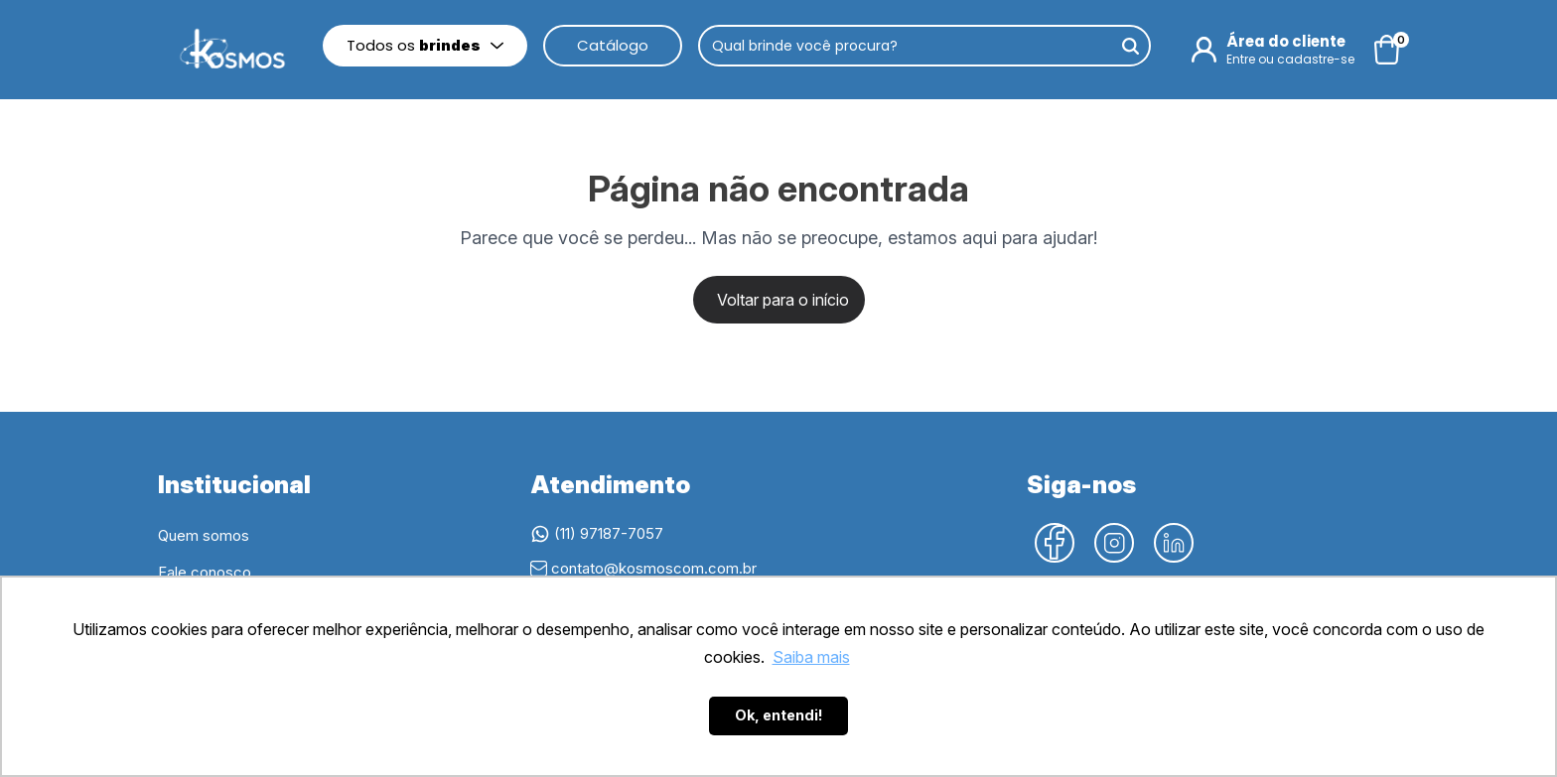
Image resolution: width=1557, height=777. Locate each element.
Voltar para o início (783, 300)
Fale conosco (204, 572)
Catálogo (612, 45)
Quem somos (203, 535)
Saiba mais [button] (811, 657)
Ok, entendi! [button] (779, 715)
